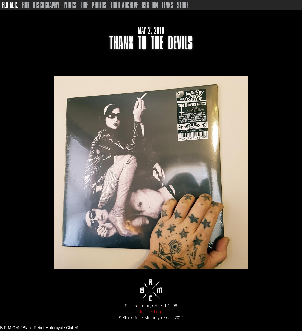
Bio (25, 5)
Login (159, 311)
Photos (99, 5)
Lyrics (69, 5)
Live (84, 5)
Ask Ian (150, 5)
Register (146, 311)
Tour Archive (124, 5)
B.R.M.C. (10, 5)
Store (182, 5)
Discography (46, 5)
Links (167, 5)
